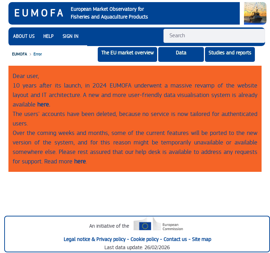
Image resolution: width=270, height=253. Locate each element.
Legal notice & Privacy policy (95, 239)
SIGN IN (70, 36)
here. (43, 104)
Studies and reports (229, 53)
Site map (201, 239)
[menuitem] (23, 36)
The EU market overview (127, 53)
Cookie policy (145, 239)
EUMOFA (39, 13)
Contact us (175, 239)
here (80, 161)
